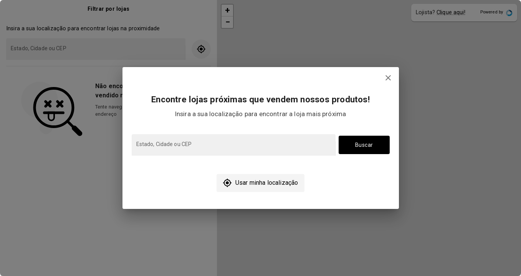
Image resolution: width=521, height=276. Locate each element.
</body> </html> (260, 138)
